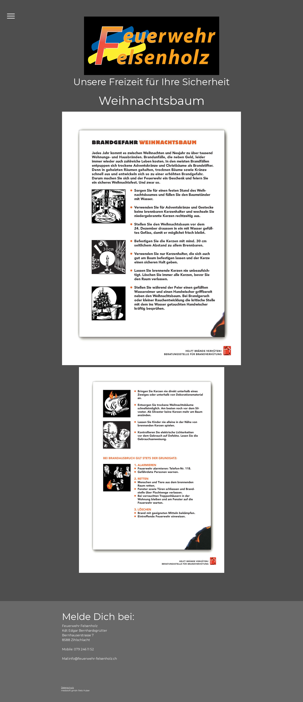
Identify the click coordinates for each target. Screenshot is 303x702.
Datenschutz (67, 687)
